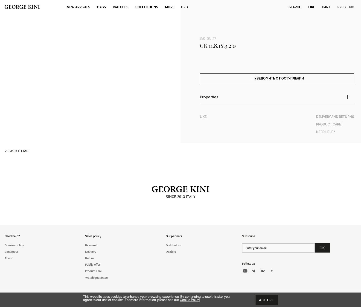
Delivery (90, 257)
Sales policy (93, 241)
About (8, 263)
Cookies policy (14, 250)
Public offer (92, 270)
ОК (322, 253)
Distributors (173, 250)
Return (89, 263)
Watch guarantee (96, 282)
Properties (209, 102)
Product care (93, 276)
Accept (266, 300)
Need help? (12, 241)
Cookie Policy (190, 299)
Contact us (11, 257)
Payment (91, 250)
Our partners (174, 241)
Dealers (171, 257)
